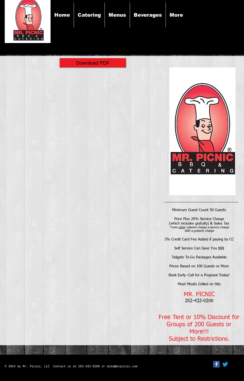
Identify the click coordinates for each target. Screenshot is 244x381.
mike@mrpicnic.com (122, 366)
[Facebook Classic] (216, 364)
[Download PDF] (93, 62)
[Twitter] (225, 364)
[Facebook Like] (176, 366)
